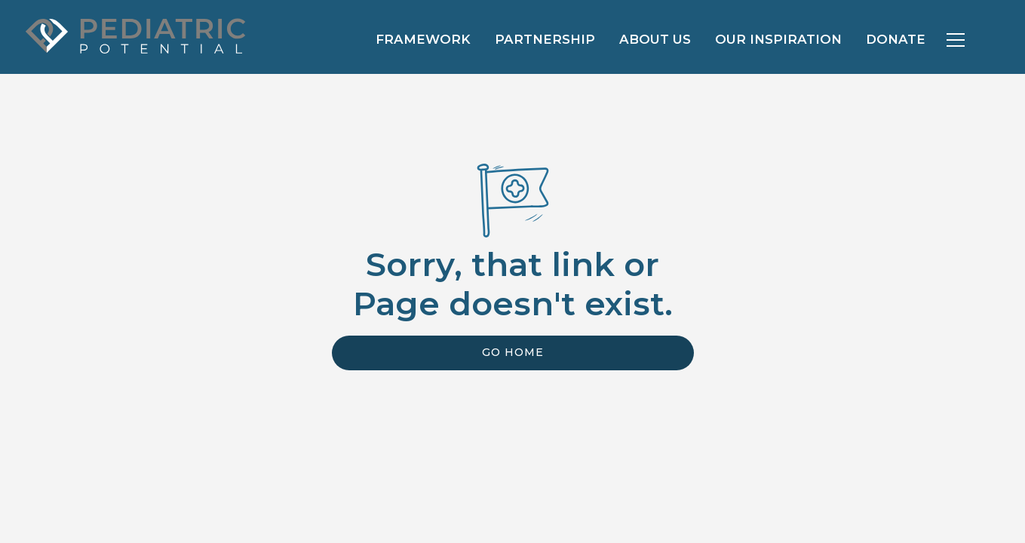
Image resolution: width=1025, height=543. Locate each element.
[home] (133, 34)
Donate (895, 39)
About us (655, 39)
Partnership (545, 39)
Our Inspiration (778, 39)
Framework (423, 39)
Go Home (513, 352)
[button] (956, 40)
